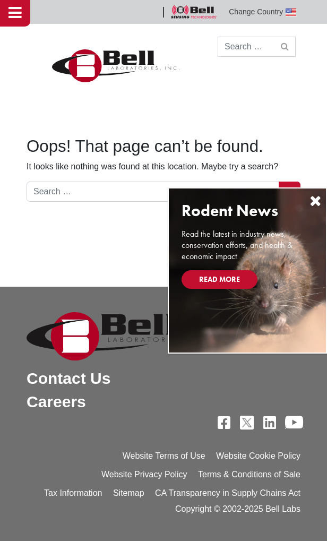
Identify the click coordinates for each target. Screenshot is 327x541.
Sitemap (128, 492)
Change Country (262, 11)
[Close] (315, 200)
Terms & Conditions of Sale (249, 474)
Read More (219, 279)
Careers (56, 401)
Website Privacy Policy (144, 474)
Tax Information (73, 492)
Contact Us (68, 378)
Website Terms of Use (164, 455)
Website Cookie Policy (258, 455)
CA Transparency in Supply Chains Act (227, 492)
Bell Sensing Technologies (193, 12)
